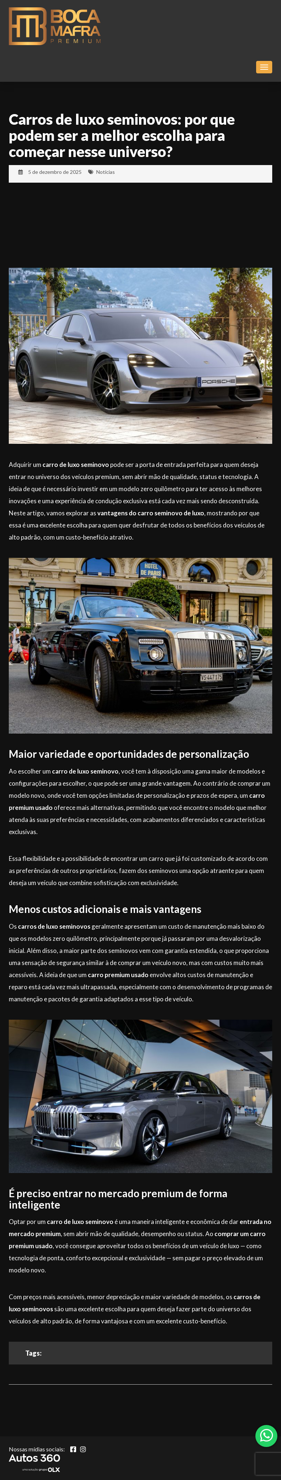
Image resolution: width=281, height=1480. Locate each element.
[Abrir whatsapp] (266, 1435)
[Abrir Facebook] (73, 1449)
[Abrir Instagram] (83, 1449)
